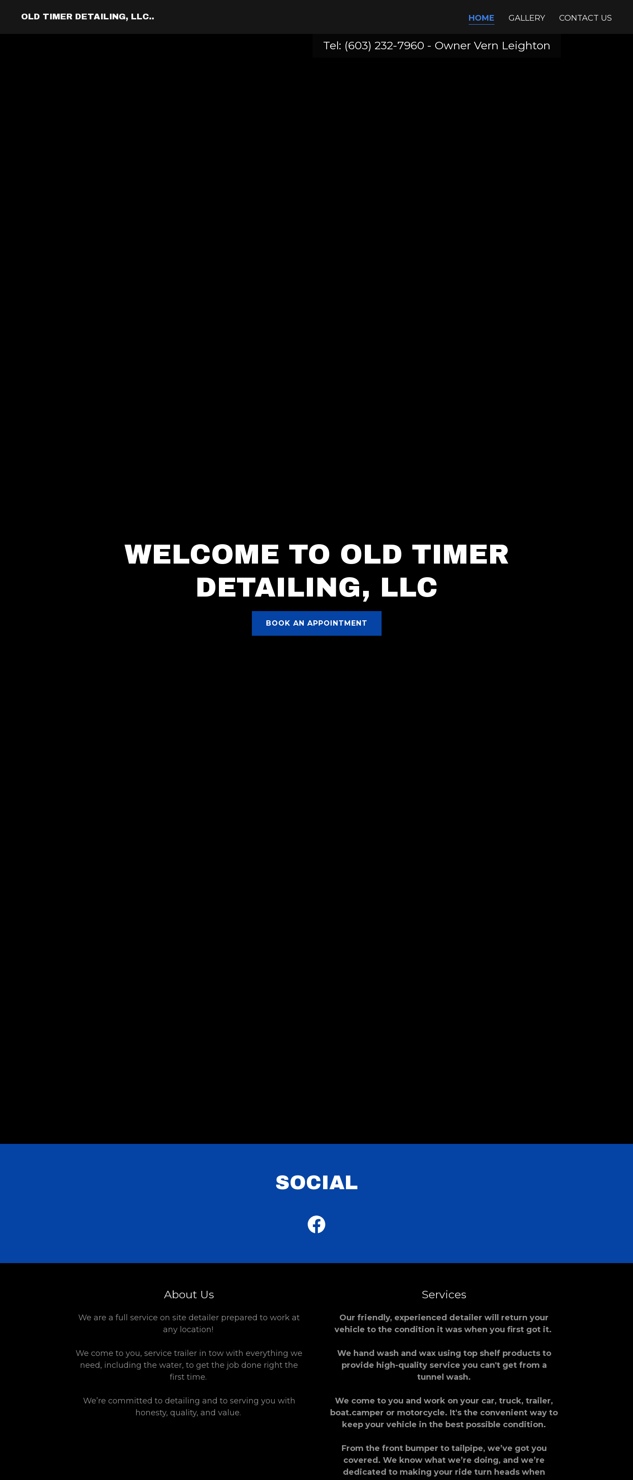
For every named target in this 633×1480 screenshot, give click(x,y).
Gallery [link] (527, 18)
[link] (87, 17)
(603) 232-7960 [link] (384, 45)
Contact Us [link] (585, 18)
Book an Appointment (316, 623)
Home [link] (482, 18)
